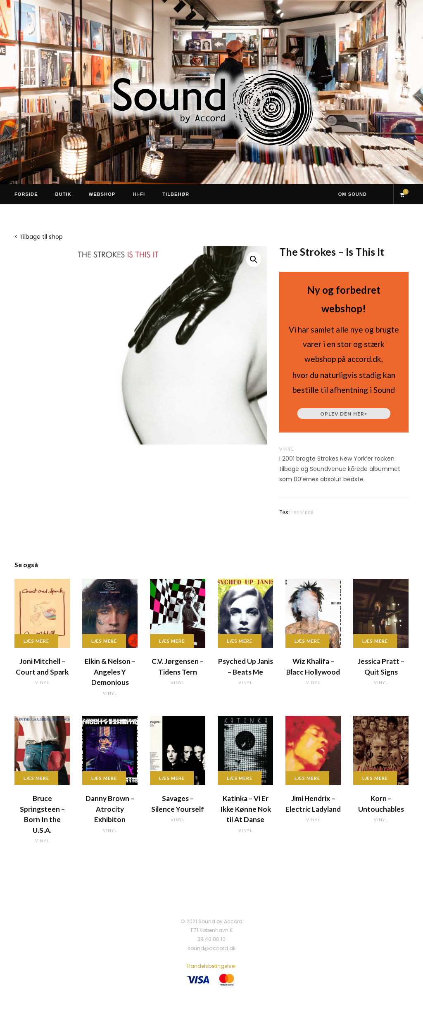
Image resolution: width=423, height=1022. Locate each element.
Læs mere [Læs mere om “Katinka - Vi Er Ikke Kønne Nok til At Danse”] (239, 778)
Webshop (102, 194)
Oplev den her (344, 414)
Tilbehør (175, 194)
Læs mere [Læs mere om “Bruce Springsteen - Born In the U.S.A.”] (36, 778)
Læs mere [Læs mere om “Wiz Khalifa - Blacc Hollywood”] (307, 641)
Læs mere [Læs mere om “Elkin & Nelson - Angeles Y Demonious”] (104, 641)
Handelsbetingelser (211, 966)
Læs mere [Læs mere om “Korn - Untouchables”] (375, 778)
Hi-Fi (139, 194)
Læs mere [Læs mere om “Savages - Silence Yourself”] (172, 778)
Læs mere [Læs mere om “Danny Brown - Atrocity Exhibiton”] (104, 778)
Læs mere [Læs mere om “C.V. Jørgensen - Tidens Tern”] (172, 641)
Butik (63, 194)
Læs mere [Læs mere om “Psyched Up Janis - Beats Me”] (239, 641)
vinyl (286, 449)
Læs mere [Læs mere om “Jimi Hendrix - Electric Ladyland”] (307, 778)
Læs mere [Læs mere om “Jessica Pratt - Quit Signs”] (375, 641)
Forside (26, 194)
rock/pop (302, 511)
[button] (253, 259)
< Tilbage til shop (38, 237)
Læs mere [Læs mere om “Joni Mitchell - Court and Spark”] (36, 641)
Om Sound (352, 194)
